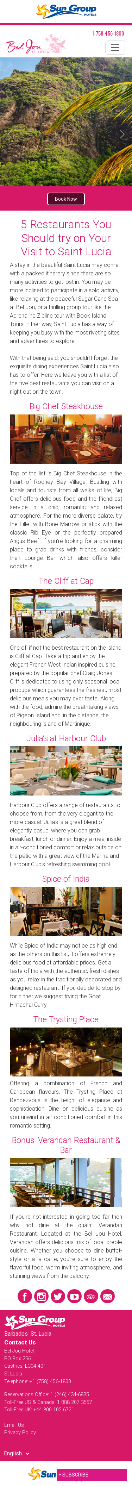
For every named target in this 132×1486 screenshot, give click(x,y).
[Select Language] (16, 1454)
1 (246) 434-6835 (69, 1395)
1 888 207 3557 (74, 1402)
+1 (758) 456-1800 (50, 1382)
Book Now (66, 199)
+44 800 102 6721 (53, 1410)
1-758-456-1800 (108, 33)
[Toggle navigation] (115, 47)
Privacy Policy (20, 1433)
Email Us (14, 1425)
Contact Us (20, 1342)
